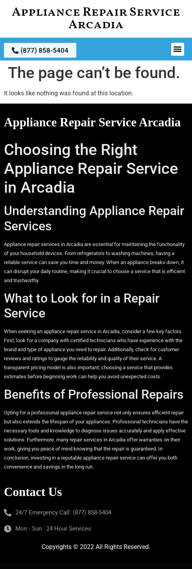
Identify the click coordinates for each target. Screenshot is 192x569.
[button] (177, 49)
